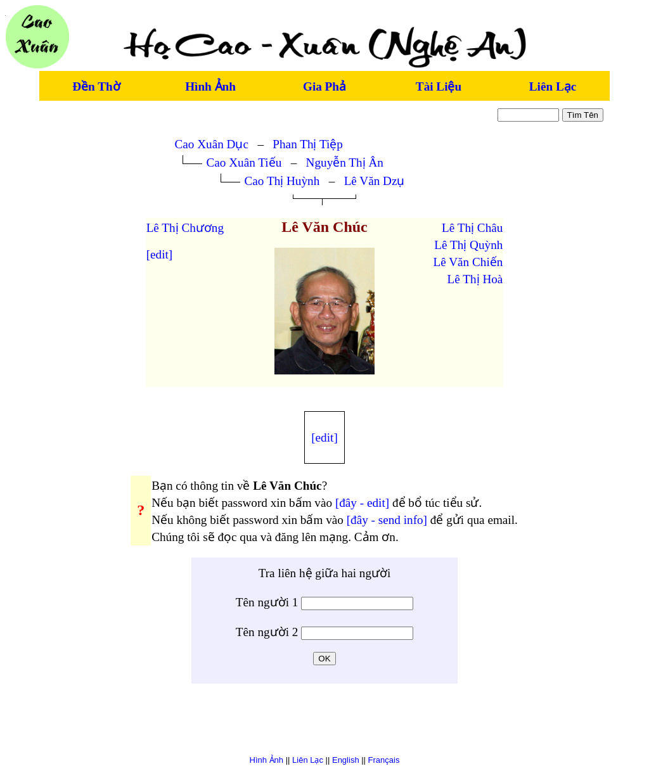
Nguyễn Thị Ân (344, 162)
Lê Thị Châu (472, 227)
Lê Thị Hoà (475, 279)
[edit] (159, 254)
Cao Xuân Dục (211, 144)
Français (384, 760)
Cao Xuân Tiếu (244, 162)
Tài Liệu (438, 86)
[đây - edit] (362, 502)
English (345, 760)
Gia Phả (324, 86)
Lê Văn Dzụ (374, 181)
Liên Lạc (552, 86)
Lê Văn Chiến (468, 262)
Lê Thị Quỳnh (468, 245)
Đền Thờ (96, 86)
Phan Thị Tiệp (308, 144)
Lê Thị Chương (185, 227)
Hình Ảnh (210, 86)
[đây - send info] (387, 519)
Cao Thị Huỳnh (282, 181)
